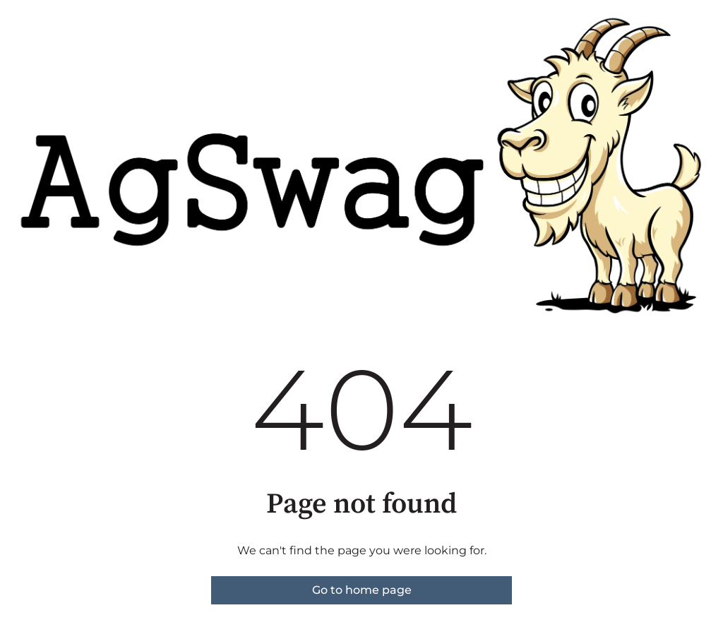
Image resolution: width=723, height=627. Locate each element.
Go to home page (362, 590)
